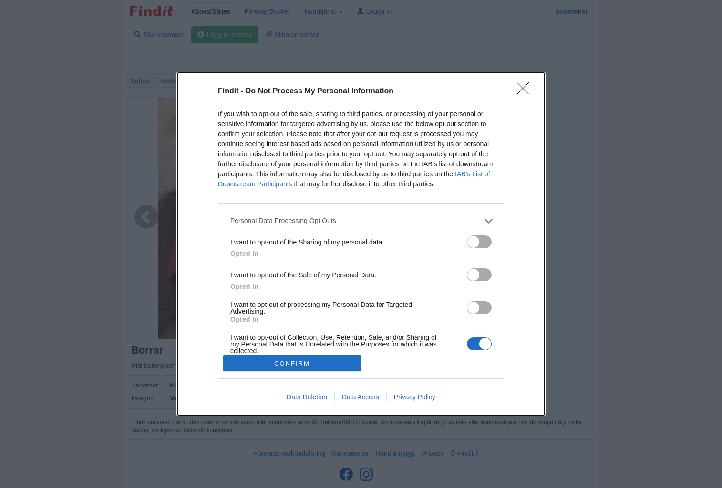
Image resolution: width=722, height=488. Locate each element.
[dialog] (361, 244)
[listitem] (361, 221)
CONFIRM (292, 363)
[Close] (526, 91)
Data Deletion (307, 397)
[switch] (479, 241)
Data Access (360, 397)
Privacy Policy (414, 397)
